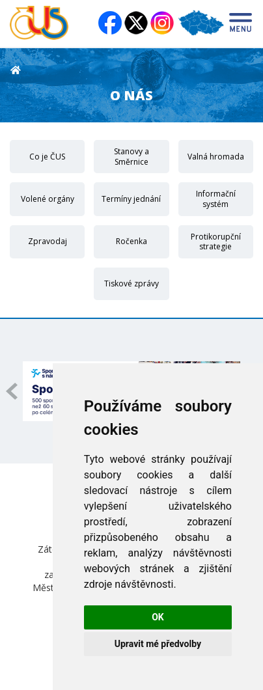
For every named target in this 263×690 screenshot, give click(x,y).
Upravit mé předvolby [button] (158, 644)
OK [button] (158, 617)
